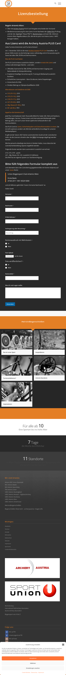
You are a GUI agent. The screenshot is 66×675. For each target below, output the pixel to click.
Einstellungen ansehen (33, 668)
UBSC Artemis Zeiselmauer (13, 502)
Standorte (7, 526)
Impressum (41, 672)
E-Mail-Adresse (10, 217)
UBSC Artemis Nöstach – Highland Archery (18, 494)
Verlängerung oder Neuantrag (15, 228)
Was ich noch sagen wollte (13, 285)
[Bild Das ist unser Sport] (17, 343)
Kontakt (7, 532)
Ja (8, 243)
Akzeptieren (32, 658)
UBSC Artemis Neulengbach (13, 492)
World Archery (37, 34)
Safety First (51, 32)
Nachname (9, 206)
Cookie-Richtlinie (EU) (10, 549)
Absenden (10, 304)
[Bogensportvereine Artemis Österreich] (27, 3)
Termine (7, 529)
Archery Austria (19, 29)
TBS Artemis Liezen (11, 489)
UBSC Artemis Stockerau (12, 497)
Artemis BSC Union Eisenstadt (14, 482)
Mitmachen (8, 535)
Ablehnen (33, 663)
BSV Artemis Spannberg (12, 487)
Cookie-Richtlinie (26, 672)
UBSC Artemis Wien (11, 499)
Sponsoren (8, 546)
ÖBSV (34, 137)
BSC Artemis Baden (11, 485)
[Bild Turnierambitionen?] (17, 369)
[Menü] (58, 3)
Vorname (8, 194)
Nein (9, 246)
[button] (63, 645)
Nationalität (9, 274)
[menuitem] (54, 3)
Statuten (7, 541)
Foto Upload (9, 253)
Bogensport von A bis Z (12, 614)
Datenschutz (34, 672)
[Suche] (54, 3)
